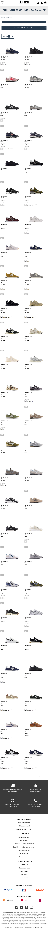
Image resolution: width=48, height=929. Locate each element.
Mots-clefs (24, 874)
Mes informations (24, 823)
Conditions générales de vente (24, 844)
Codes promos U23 (24, 850)
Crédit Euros (24, 865)
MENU (2, 2)
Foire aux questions (24, 868)
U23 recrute (24, 853)
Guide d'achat (24, 871)
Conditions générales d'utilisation (24, 847)
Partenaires (24, 840)
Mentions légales (39, 927)
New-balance (32, 22)
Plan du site (24, 878)
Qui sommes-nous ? (24, 837)
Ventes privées (24, 857)
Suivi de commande (24, 826)
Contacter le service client (24, 829)
